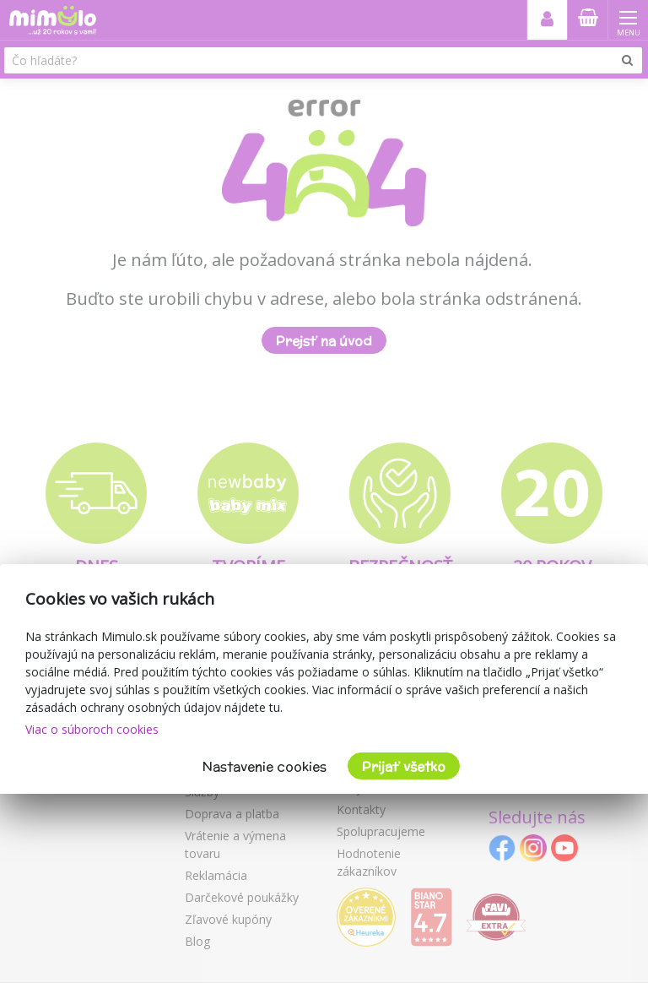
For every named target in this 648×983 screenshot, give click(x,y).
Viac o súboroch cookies (92, 729)
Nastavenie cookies (264, 766)
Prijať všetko (404, 766)
